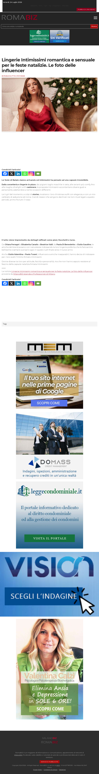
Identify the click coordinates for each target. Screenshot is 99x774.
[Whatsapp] (25, 173)
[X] (12, 173)
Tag (50, 5)
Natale (23, 76)
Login (45, 5)
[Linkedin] (18, 173)
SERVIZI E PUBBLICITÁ (49, 762)
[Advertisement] (49, 150)
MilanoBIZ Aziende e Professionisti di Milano (34, 274)
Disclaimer (62, 769)
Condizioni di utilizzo (50, 769)
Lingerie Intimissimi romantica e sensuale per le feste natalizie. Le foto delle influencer (52, 271)
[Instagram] (31, 173)
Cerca (40, 5)
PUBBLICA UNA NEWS (86, 9)
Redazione (34, 5)
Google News (56, 5)
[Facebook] (5, 173)
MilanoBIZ (65, 5)
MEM (58, 765)
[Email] (38, 173)
